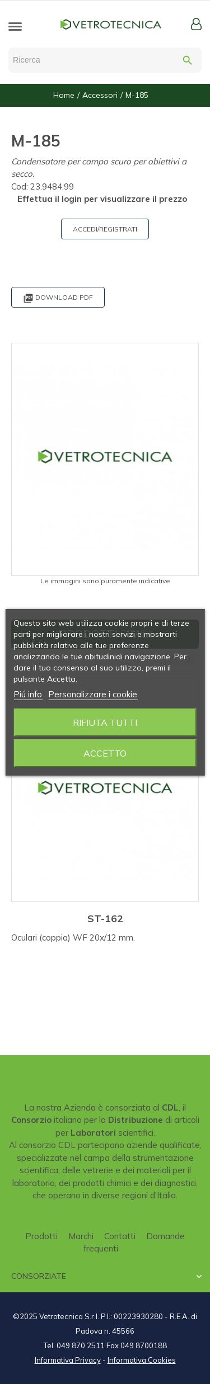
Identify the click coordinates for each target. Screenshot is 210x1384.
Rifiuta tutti (105, 722)
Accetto (105, 753)
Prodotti (41, 1236)
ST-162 (105, 918)
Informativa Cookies (142, 1359)
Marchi (81, 1236)
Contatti (120, 1236)
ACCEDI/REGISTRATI (105, 229)
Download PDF (58, 298)
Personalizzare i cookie (92, 694)
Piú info (27, 694)
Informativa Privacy (68, 1359)
